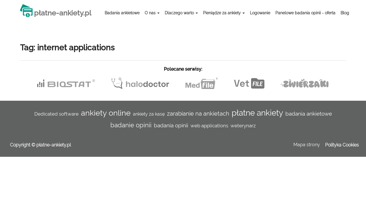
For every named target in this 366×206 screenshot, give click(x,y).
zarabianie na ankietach (198, 113)
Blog (345, 13)
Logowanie (260, 13)
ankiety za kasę (149, 114)
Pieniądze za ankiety (224, 13)
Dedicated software (56, 114)
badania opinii (171, 125)
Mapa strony (306, 144)
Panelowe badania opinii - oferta (305, 13)
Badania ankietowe (122, 13)
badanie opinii (131, 125)
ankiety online (106, 112)
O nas (152, 13)
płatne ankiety (257, 113)
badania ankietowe (308, 113)
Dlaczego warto (181, 13)
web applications (209, 125)
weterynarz (243, 125)
